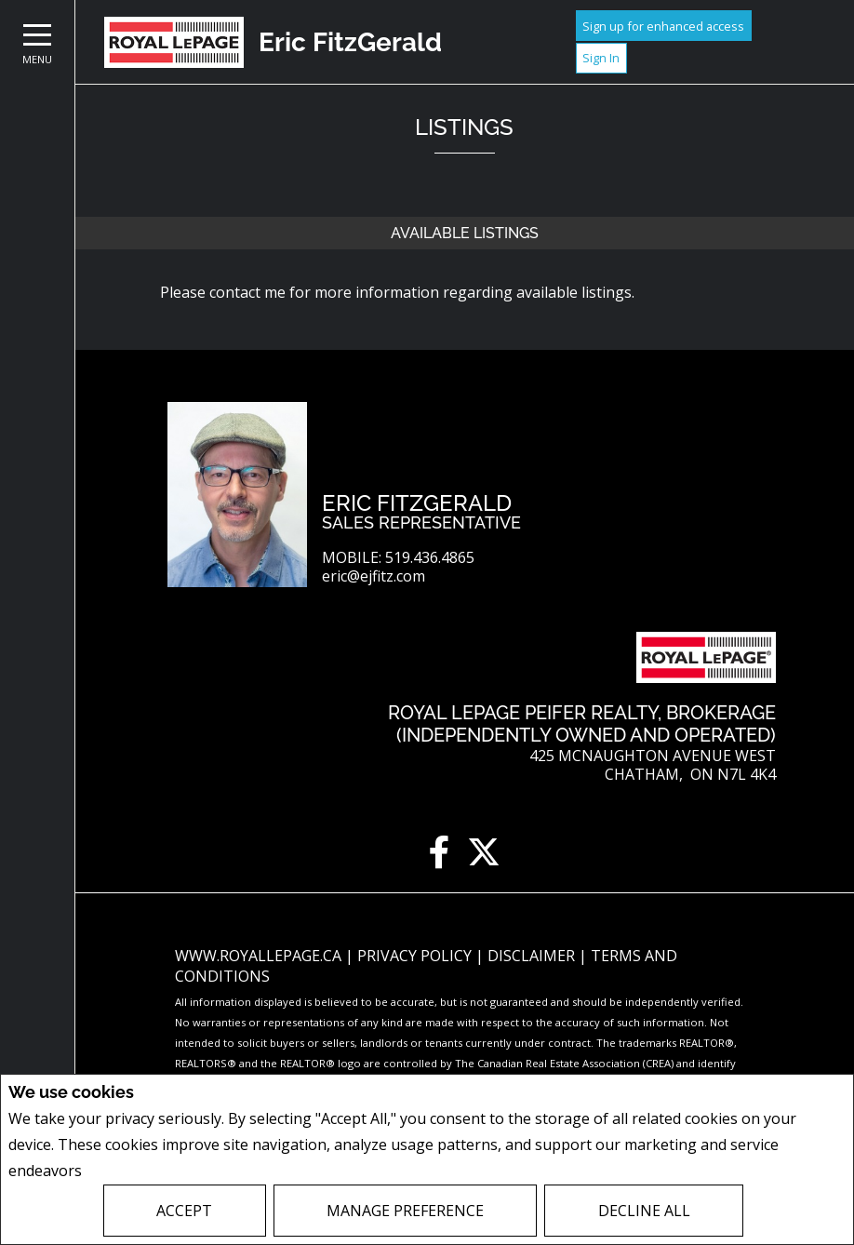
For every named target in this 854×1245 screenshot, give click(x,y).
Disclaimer (533, 955)
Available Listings (465, 233)
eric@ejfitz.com (373, 576)
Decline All (644, 1210)
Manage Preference (405, 1210)
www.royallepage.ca (258, 955)
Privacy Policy (135, 1171)
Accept (184, 1210)
